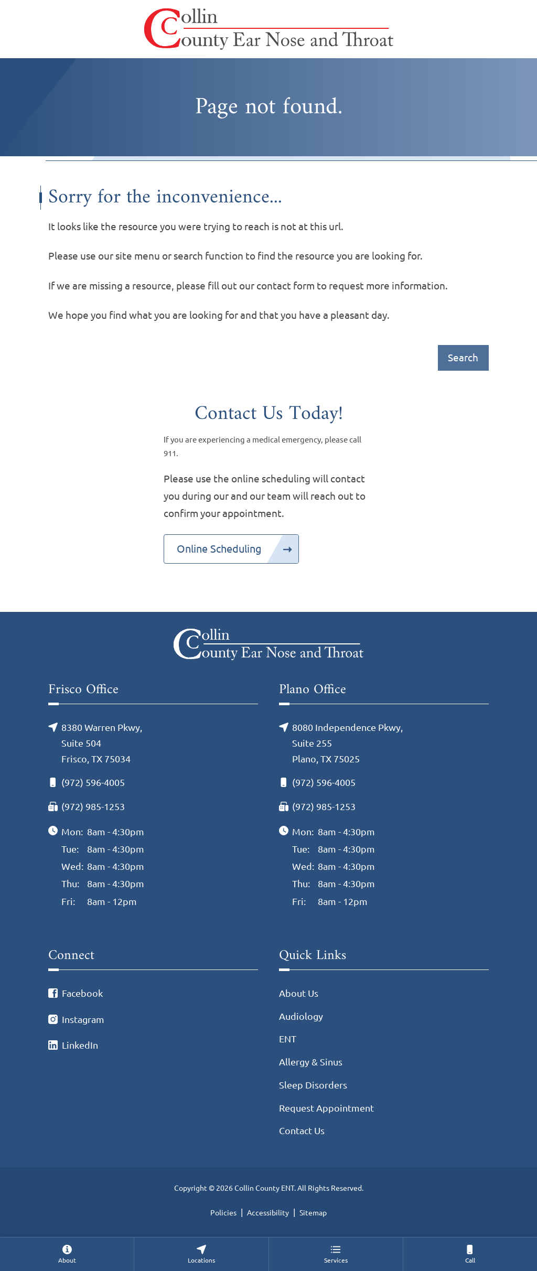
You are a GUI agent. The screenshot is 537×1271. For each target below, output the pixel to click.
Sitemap (313, 1213)
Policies (223, 1213)
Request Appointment (326, 1108)
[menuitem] (67, 1254)
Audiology (301, 1016)
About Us (298, 993)
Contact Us (302, 1131)
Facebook (82, 993)
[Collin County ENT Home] (268, 29)
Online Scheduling (219, 549)
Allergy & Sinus (310, 1062)
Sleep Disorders (313, 1085)
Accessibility (268, 1213)
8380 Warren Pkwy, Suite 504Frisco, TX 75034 (101, 743)
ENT (287, 1039)
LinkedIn (80, 1045)
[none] (67, 1254)
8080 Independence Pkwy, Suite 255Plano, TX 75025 (347, 743)
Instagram (83, 1020)
